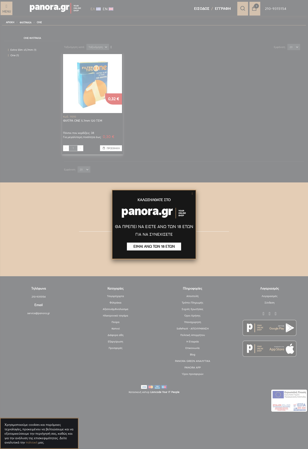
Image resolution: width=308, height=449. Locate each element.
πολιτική (32, 442)
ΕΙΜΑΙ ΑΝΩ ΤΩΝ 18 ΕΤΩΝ (154, 246)
